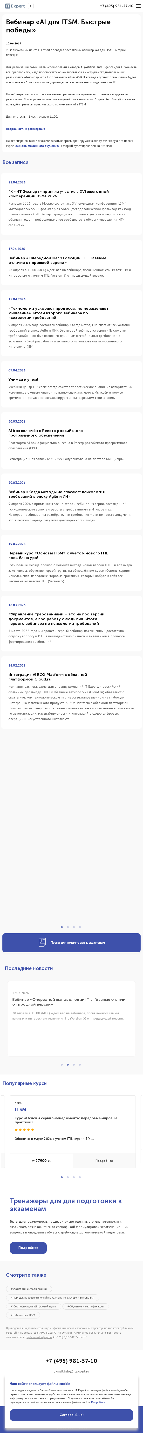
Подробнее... (99, 1402)
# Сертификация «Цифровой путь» (33, 1306)
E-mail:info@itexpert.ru (71, 1371)
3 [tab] (75, 928)
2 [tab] (69, 928)
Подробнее (104, 1161)
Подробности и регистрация (25, 129)
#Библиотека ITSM (23, 1315)
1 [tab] (63, 928)
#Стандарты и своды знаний (29, 1289)
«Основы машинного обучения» (37, 146)
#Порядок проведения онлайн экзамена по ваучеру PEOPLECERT (52, 1297)
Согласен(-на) (72, 1415)
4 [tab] (81, 928)
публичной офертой (39, 1337)
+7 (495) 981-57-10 (116, 6)
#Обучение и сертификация (86, 1306)
